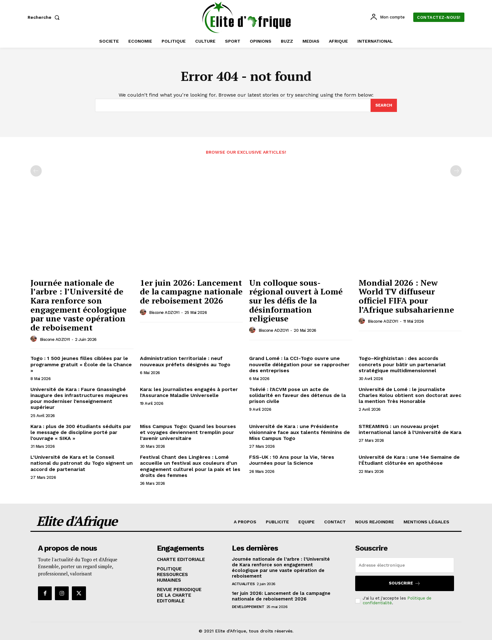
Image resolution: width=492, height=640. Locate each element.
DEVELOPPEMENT (248, 607)
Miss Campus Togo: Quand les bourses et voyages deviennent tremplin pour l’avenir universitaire (188, 432)
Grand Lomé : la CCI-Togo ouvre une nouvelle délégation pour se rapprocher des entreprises (299, 364)
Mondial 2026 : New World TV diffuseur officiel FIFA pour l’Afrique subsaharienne (406, 296)
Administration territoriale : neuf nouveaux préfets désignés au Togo (185, 362)
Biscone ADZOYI (55, 339)
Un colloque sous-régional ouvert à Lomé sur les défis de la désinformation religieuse (296, 300)
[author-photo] (34, 339)
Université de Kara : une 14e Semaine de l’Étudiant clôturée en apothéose (409, 460)
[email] (404, 565)
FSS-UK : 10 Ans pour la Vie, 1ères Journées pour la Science (291, 460)
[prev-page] (36, 171)
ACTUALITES (243, 584)
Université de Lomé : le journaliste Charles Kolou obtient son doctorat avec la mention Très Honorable (410, 396)
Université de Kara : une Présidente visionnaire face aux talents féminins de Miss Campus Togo (299, 432)
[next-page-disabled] (456, 171)
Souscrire (404, 583)
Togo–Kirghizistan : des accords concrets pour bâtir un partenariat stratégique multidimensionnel (402, 364)
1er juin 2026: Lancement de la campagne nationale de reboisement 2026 (191, 291)
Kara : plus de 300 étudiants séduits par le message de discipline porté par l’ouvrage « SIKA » (80, 432)
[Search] (384, 105)
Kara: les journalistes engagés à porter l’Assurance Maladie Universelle (189, 393)
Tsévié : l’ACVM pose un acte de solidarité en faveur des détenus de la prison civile (297, 396)
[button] (45, 17)
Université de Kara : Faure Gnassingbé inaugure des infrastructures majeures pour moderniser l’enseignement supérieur (79, 399)
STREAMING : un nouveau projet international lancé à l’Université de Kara (410, 429)
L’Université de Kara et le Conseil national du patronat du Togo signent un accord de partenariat (81, 463)
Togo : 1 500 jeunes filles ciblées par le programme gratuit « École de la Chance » (81, 364)
